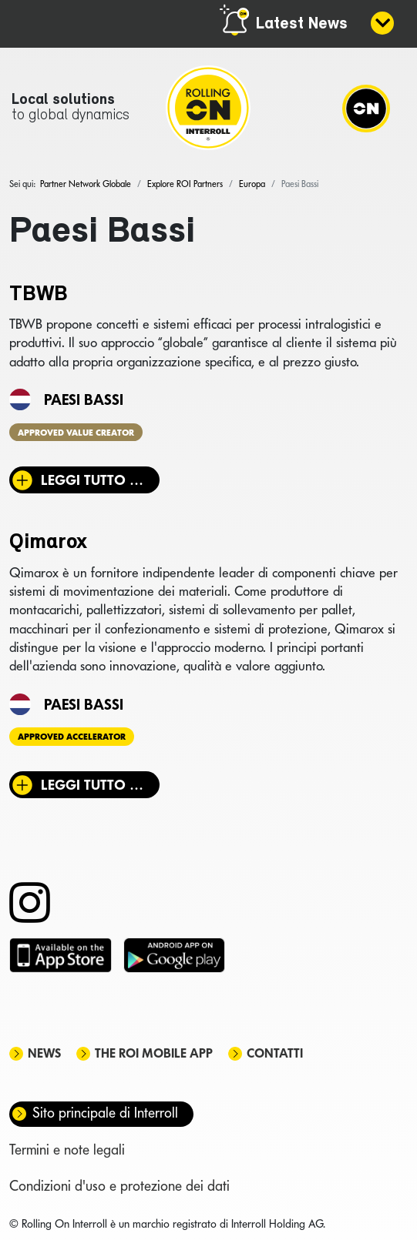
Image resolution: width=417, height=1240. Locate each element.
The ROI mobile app (154, 1053)
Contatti (275, 1053)
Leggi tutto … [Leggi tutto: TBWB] (92, 480)
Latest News (302, 24)
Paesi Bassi (83, 399)
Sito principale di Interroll (105, 1112)
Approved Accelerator (72, 736)
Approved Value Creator (76, 431)
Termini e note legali (67, 1149)
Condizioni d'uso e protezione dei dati (119, 1185)
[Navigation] (366, 108)
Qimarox (48, 542)
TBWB (38, 295)
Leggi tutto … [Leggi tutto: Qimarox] (92, 785)
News (44, 1053)
